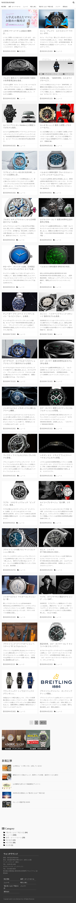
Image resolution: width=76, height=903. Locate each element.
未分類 (8, 845)
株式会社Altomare (12, 857)
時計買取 (3, 6)
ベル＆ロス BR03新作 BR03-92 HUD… (55, 267)
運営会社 (65, 6)
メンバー (58, 6)
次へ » (43, 722)
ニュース (25, 6)
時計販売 (22, 51)
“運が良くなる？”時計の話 (46, 6)
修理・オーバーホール (14, 6)
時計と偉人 (33, 6)
